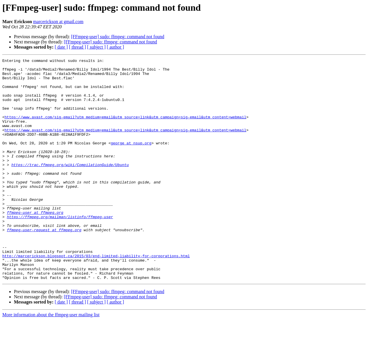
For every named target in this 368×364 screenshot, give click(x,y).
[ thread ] (77, 47)
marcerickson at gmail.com (58, 21)
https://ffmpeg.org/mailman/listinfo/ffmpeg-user (60, 248)
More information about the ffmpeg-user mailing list (51, 358)
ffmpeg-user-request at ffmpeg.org (44, 264)
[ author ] (115, 47)
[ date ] (61, 47)
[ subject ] (96, 47)
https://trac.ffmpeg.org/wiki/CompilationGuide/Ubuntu (70, 186)
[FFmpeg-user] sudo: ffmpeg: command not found (117, 36)
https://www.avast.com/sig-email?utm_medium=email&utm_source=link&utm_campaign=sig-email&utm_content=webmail (125, 129)
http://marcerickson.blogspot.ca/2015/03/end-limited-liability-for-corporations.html (96, 295)
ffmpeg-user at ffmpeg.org (35, 243)
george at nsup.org (131, 160)
